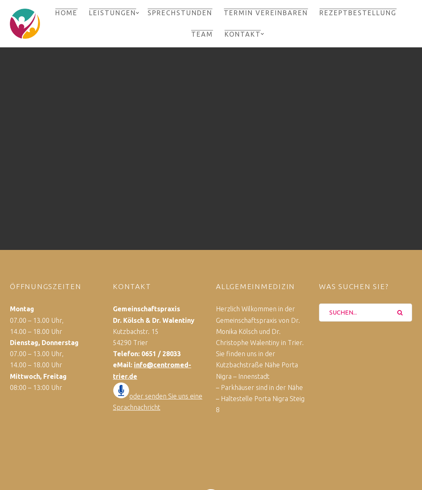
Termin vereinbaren (266, 12)
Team (202, 34)
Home (66, 12)
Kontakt (243, 34)
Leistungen (112, 12)
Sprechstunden (180, 12)
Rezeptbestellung (357, 12)
